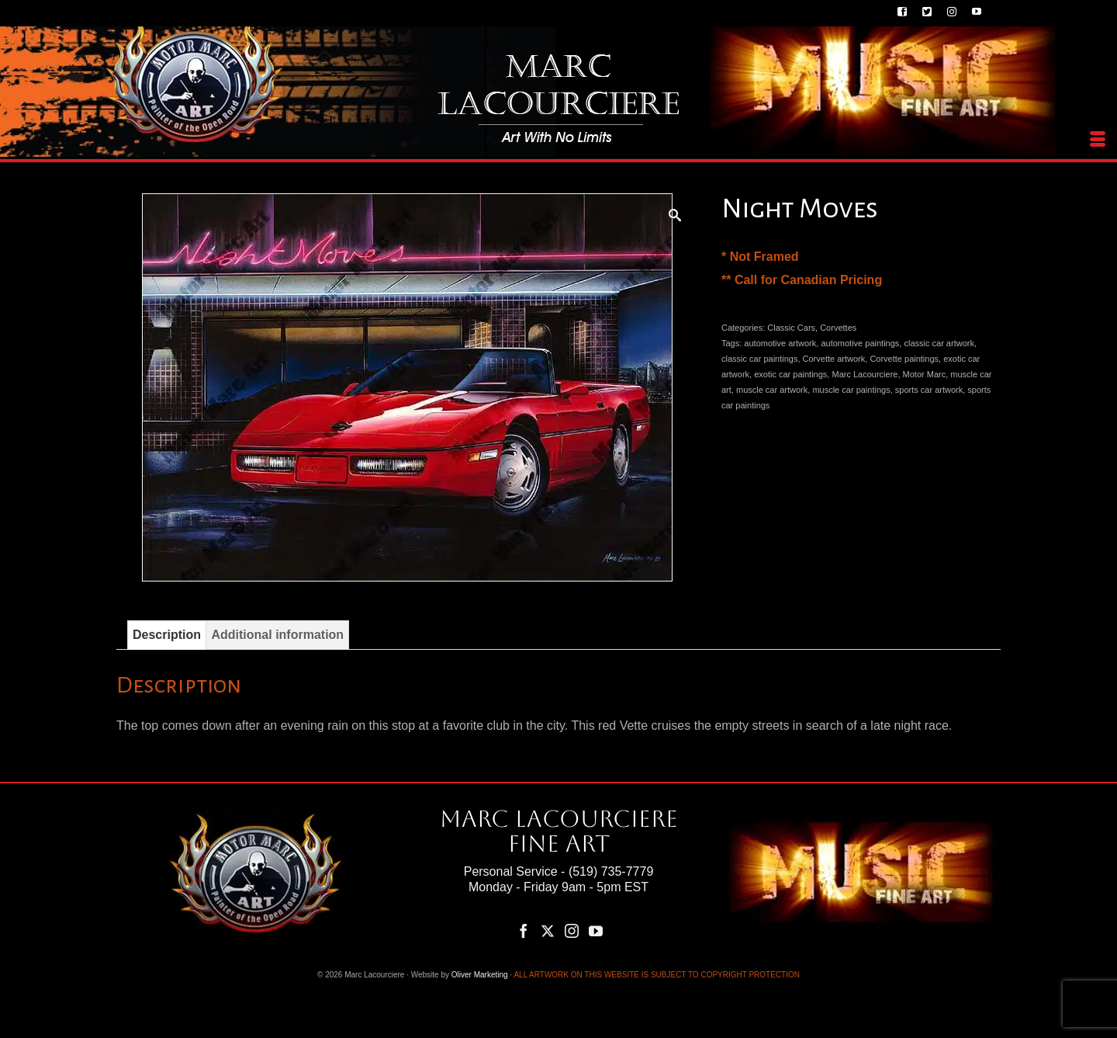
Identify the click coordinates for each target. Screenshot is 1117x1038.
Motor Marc (924, 374)
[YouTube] (596, 930)
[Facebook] (523, 930)
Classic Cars (791, 327)
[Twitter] (547, 930)
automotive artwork (780, 343)
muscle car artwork (771, 389)
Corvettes (838, 327)
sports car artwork (929, 389)
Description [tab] (167, 634)
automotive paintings (860, 343)
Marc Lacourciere (864, 374)
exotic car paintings (790, 374)
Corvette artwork (834, 358)
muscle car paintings (851, 389)
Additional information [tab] (277, 634)
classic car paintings (759, 358)
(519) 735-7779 (611, 871)
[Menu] (1097, 139)
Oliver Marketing (479, 974)
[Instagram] (572, 930)
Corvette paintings (904, 358)
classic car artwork (938, 343)
